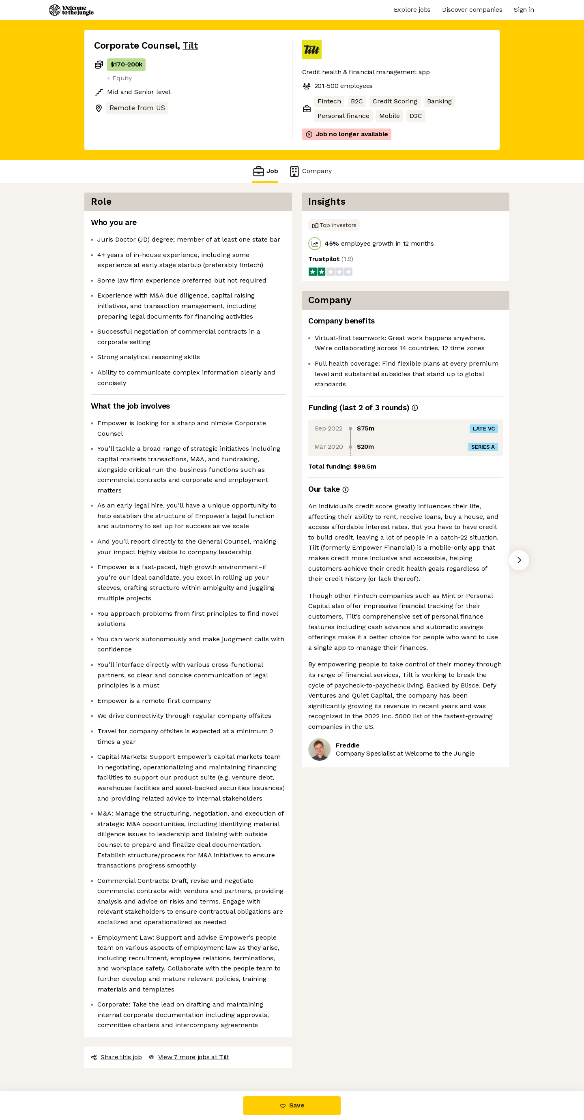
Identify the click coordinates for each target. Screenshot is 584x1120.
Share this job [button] (116, 1057)
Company (310, 171)
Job (265, 171)
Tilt (190, 45)
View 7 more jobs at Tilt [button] (188, 1057)
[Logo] (71, 10)
